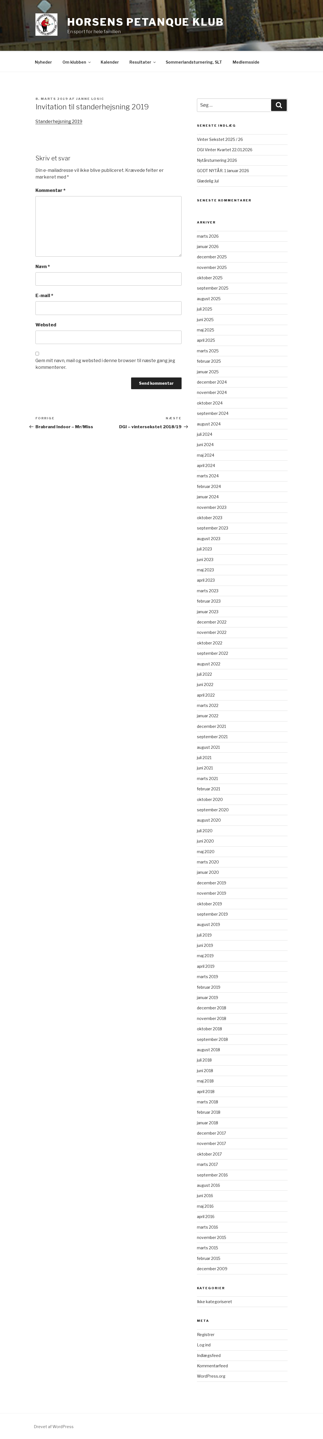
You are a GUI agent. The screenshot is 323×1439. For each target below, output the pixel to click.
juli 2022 (204, 673)
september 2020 (213, 809)
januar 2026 (208, 245)
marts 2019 (207, 975)
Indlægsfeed (209, 1354)
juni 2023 (205, 558)
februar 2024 (209, 485)
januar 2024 (208, 496)
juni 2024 (205, 443)
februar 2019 (208, 986)
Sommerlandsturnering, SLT (194, 61)
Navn (42, 265)
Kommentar (50, 189)
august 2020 (209, 819)
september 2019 (212, 913)
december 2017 (211, 1132)
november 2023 (211, 506)
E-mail (44, 294)
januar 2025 (208, 371)
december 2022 (211, 621)
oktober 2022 (209, 642)
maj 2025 (205, 329)
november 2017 (211, 1142)
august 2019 (208, 923)
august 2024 (209, 423)
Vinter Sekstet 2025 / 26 (220, 138)
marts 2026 (208, 235)
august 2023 (208, 537)
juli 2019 (204, 934)
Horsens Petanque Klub (145, 22)
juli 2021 (204, 756)
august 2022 (208, 663)
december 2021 (211, 725)
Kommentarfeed (212, 1365)
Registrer (205, 1333)
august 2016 (208, 1184)
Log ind (204, 1344)
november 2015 (211, 1236)
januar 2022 (207, 715)
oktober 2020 (210, 798)
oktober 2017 (209, 1153)
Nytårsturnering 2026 (217, 159)
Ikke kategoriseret (214, 1300)
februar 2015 (208, 1257)
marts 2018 (207, 1101)
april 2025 (206, 339)
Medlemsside (246, 61)
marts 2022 (207, 704)
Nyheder (43, 61)
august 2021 (208, 746)
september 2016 (212, 1174)
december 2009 (212, 1267)
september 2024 (212, 412)
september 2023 (212, 527)
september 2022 (212, 652)
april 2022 (206, 694)
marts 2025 (208, 350)
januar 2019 (207, 996)
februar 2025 (209, 360)
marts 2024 (208, 475)
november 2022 (211, 631)
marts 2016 (207, 1226)
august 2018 (208, 1048)
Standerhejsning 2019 (58, 120)
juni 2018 (205, 1069)
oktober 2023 (209, 516)
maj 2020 (205, 850)
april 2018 (205, 1090)
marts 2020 (208, 861)
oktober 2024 (210, 402)
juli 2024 (204, 433)
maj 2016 (205, 1205)
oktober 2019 (209, 903)
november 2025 (212, 266)
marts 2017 (207, 1163)
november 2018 (211, 1017)
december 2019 (211, 882)
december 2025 (212, 256)
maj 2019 (205, 954)
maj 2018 (205, 1080)
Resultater (142, 61)
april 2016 (205, 1215)
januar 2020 (208, 871)
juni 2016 (205, 1194)
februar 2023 (209, 600)
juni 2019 (205, 944)
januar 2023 (207, 610)
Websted (45, 324)
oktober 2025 (210, 277)
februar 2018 (208, 1111)
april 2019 (205, 965)
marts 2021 (207, 777)
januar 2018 (207, 1122)
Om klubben (76, 61)
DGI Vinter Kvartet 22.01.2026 (224, 148)
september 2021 (212, 735)
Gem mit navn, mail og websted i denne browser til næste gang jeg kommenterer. (105, 363)
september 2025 (212, 287)
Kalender (110, 61)
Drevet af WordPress (54, 1425)
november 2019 (211, 892)
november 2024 (212, 391)
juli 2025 (204, 308)
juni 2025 (205, 318)
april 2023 (206, 579)
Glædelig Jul (208, 180)
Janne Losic (90, 98)
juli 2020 (205, 829)
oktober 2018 (209, 1028)
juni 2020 (205, 840)
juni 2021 (205, 767)
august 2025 (209, 297)
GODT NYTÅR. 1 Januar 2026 (223, 169)
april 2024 (206, 464)
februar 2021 (208, 788)
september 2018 (212, 1038)
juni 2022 (205, 683)
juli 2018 (204, 1059)
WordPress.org (211, 1375)
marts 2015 (207, 1247)
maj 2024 (205, 454)
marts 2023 (207, 590)
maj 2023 (205, 569)
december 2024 (212, 381)
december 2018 (211, 1007)
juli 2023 (204, 548)
